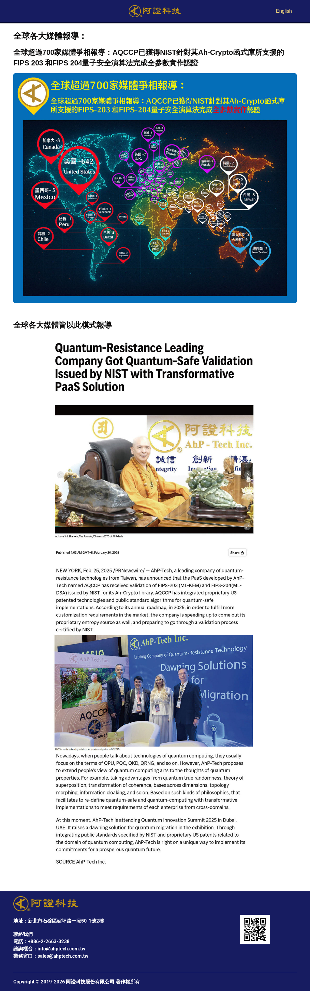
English (284, 11)
